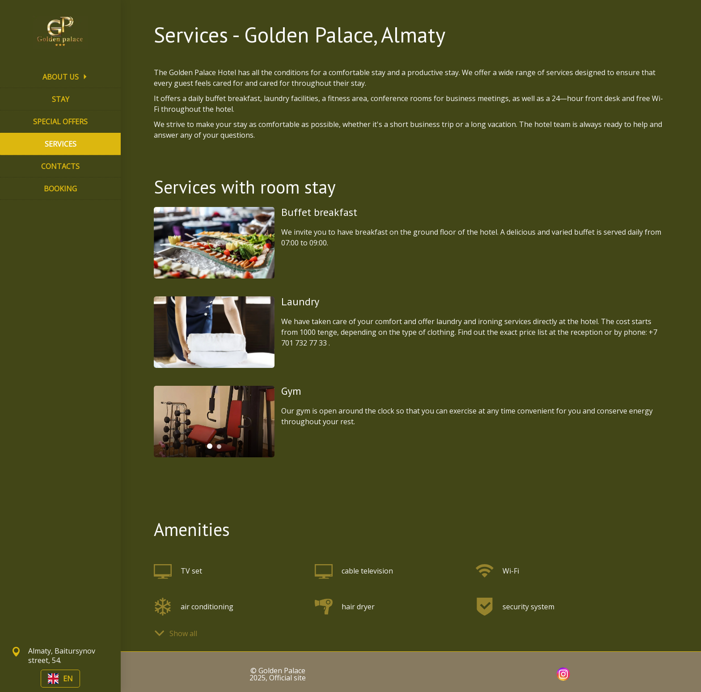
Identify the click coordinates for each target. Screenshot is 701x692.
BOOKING (60, 189)
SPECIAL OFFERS (60, 122)
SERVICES (60, 144)
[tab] (209, 446)
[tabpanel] (214, 421)
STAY (60, 99)
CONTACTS (60, 166)
